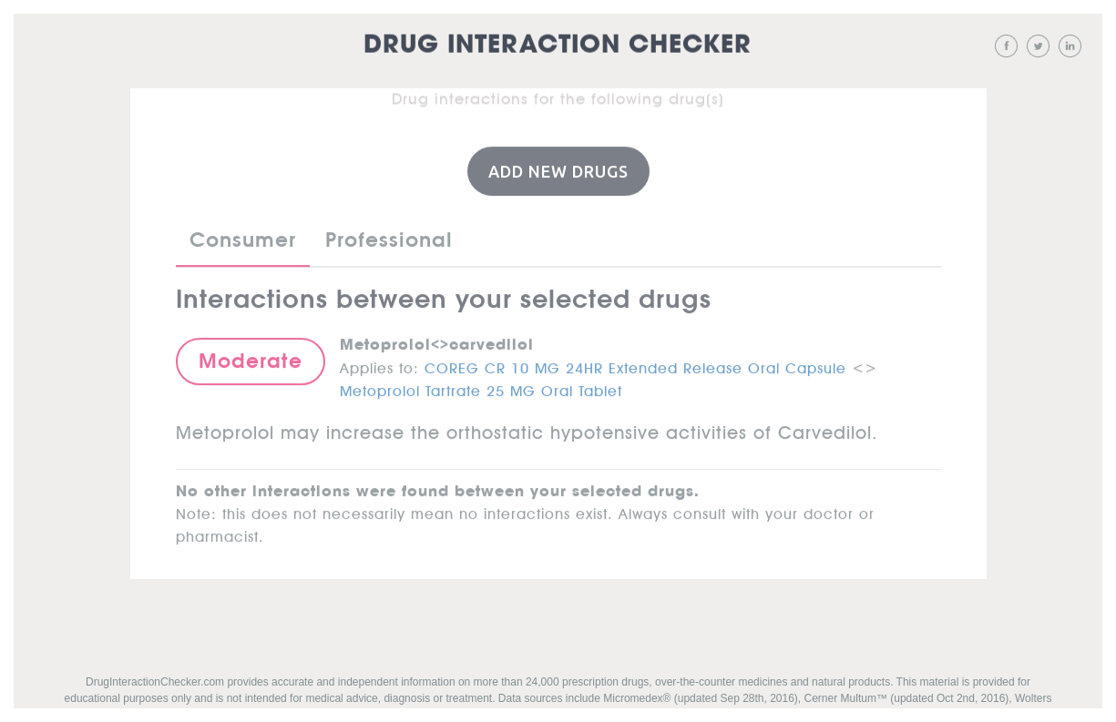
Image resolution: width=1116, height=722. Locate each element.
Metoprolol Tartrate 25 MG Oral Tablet (481, 387)
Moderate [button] (250, 360)
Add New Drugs (558, 170)
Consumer (242, 238)
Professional (389, 238)
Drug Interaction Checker (557, 45)
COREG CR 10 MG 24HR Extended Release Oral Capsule (635, 364)
